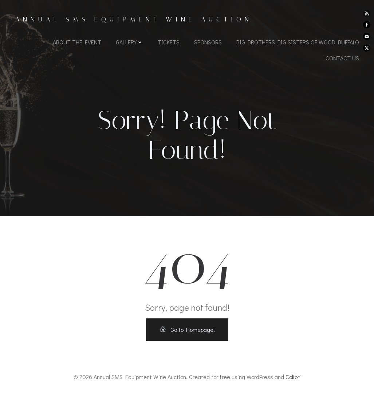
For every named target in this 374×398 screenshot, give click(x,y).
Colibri (293, 377)
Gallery (129, 42)
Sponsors (208, 42)
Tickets (169, 42)
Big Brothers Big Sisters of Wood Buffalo (297, 42)
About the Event (77, 42)
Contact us (342, 58)
